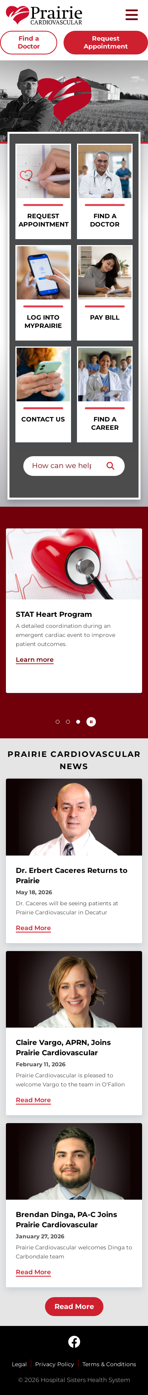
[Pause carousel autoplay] (91, 722)
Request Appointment (106, 42)
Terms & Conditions (109, 1364)
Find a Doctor (29, 42)
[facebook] (74, 1342)
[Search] (110, 466)
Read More (74, 1306)
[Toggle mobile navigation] (132, 15)
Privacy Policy (54, 1364)
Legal (19, 1364)
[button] (58, 722)
